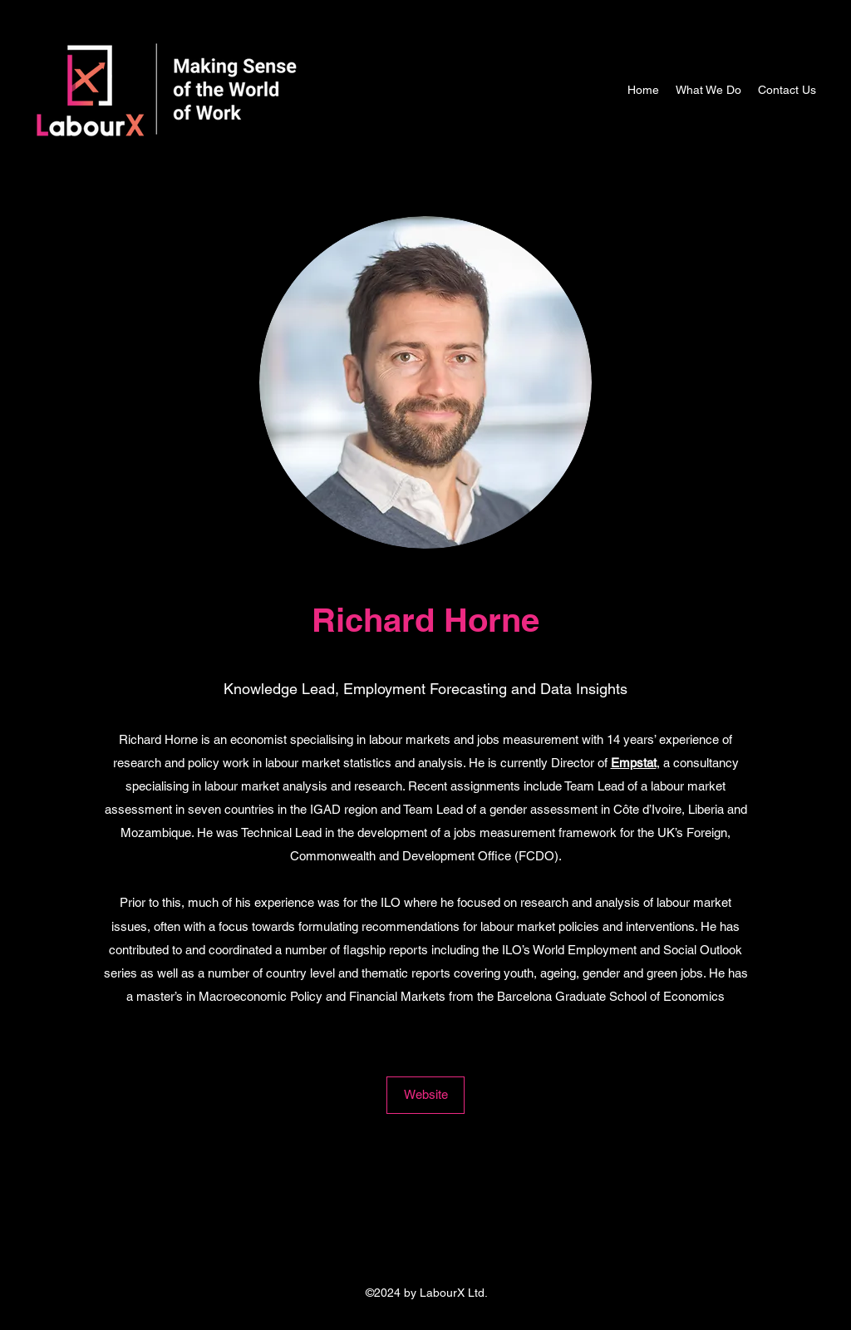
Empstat (634, 763)
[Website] (425, 1095)
